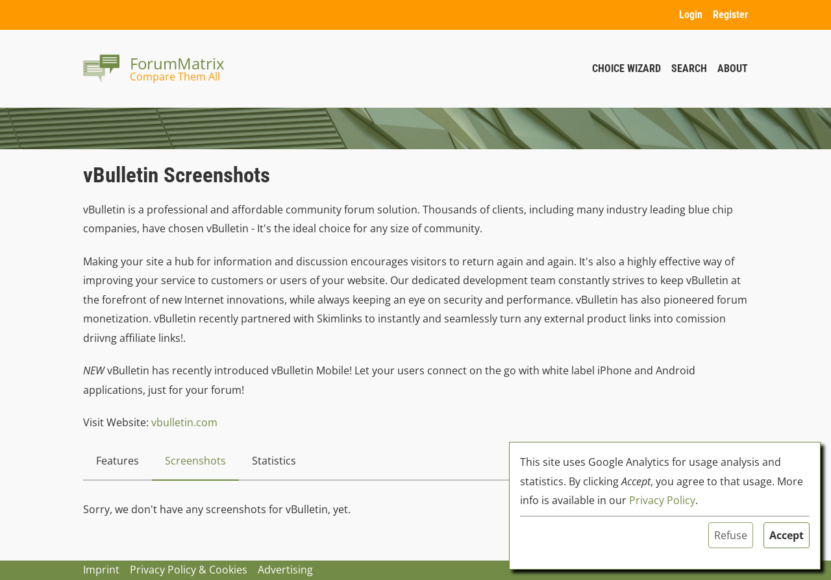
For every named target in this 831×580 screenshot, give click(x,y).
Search (689, 68)
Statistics (274, 460)
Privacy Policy (662, 500)
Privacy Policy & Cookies (188, 569)
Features (117, 460)
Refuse (730, 535)
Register (730, 14)
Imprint (101, 569)
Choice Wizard (626, 68)
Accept (786, 535)
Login (690, 14)
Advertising (285, 569)
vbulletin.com (184, 422)
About (732, 68)
